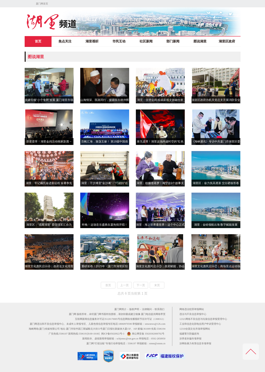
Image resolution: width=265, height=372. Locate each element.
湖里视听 (92, 41)
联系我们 (159, 309)
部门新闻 (172, 41)
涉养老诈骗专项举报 (190, 338)
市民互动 (118, 41)
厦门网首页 (42, 3)
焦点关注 (64, 41)
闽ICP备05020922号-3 (112, 333)
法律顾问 (147, 309)
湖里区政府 (227, 41)
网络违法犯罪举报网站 (191, 309)
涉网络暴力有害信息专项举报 (195, 343)
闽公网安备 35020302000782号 (145, 333)
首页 (38, 41)
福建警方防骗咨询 (189, 333)
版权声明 (134, 309)
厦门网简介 (120, 309)
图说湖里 (200, 41)
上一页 (124, 285)
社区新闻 (146, 41)
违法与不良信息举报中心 (192, 314)
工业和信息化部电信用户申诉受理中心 (200, 323)
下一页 (140, 285)
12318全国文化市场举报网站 (194, 328)
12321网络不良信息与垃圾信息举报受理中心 (203, 319)
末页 (157, 285)
